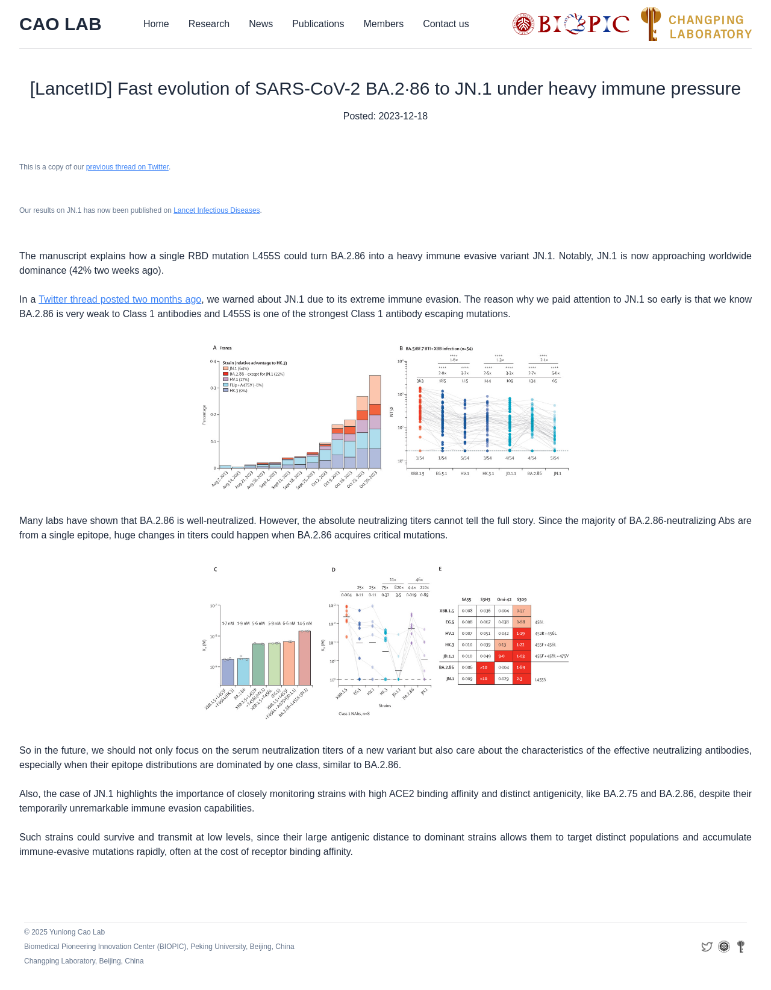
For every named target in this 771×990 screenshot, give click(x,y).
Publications (318, 24)
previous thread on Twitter (127, 167)
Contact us (446, 24)
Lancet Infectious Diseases (216, 210)
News (261, 24)
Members (383, 24)
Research (209, 24)
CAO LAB (60, 24)
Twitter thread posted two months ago (120, 299)
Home (156, 24)
